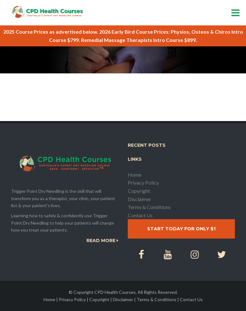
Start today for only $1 (181, 229)
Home (134, 175)
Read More (102, 240)
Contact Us (140, 215)
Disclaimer (139, 199)
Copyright (139, 191)
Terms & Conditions (149, 207)
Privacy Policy (143, 182)
